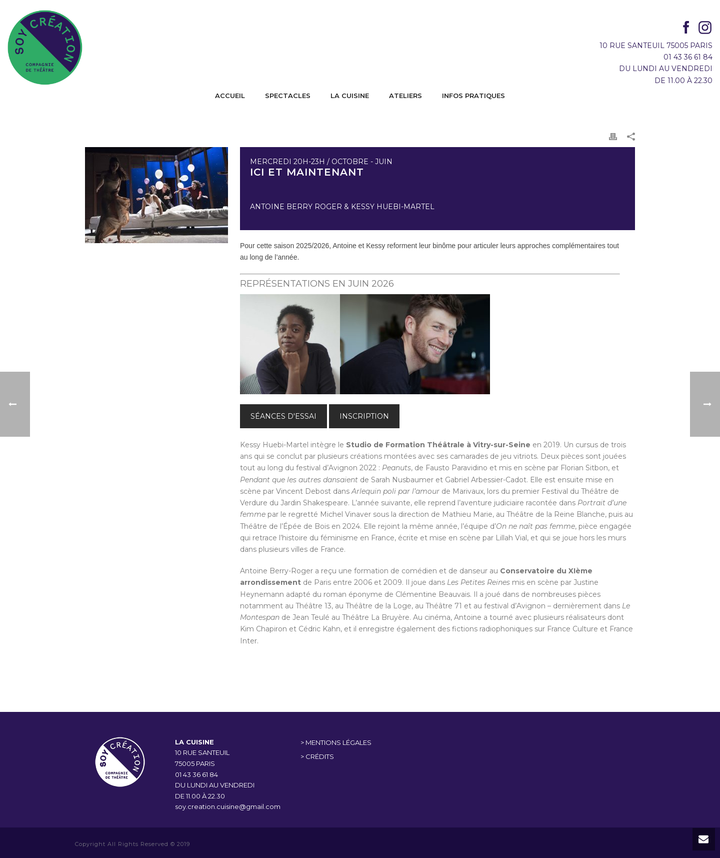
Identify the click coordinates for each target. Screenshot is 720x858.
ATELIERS (405, 96)
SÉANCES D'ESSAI (283, 416)
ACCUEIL (230, 96)
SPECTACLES (287, 96)
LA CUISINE (349, 96)
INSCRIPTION (364, 416)
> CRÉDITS (317, 756)
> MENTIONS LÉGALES (336, 742)
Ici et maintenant (307, 172)
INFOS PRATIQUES (473, 96)
